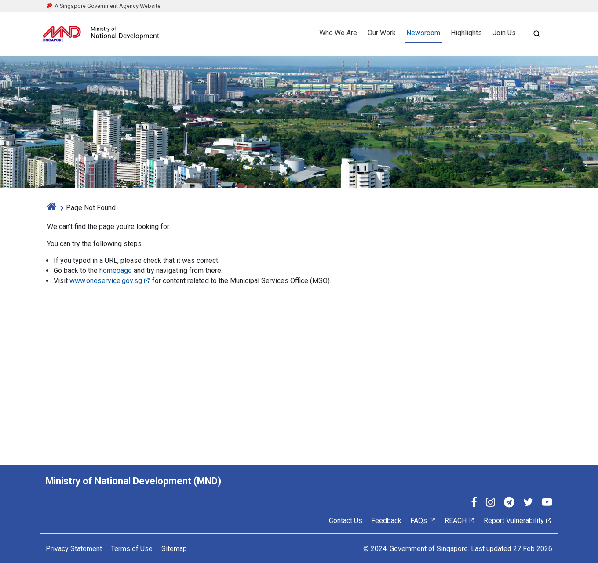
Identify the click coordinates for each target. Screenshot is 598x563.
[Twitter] (528, 503)
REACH (460, 520)
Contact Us (345, 520)
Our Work (382, 33)
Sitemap (174, 549)
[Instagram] (490, 503)
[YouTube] (547, 503)
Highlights (466, 33)
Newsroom (423, 33)
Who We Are (338, 33)
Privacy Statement (74, 549)
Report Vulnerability (518, 520)
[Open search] (536, 33)
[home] (52, 207)
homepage (115, 270)
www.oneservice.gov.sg (109, 280)
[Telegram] (509, 503)
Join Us (504, 33)
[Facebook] (474, 503)
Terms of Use (132, 549)
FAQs (422, 520)
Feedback (386, 520)
